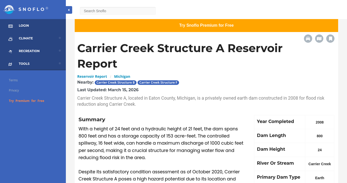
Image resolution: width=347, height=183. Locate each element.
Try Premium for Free (26, 101)
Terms (13, 80)
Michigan (122, 76)
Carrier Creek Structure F (158, 82)
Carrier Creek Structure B (116, 82)
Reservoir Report (92, 76)
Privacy (14, 90)
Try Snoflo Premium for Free (206, 25)
